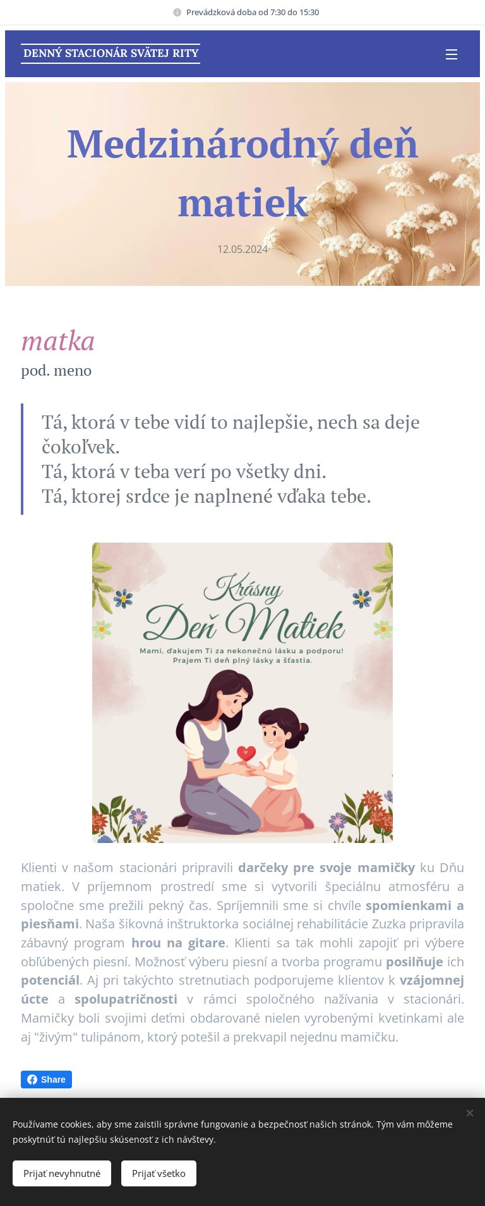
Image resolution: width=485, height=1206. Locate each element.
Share (46, 1079)
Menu (451, 54)
